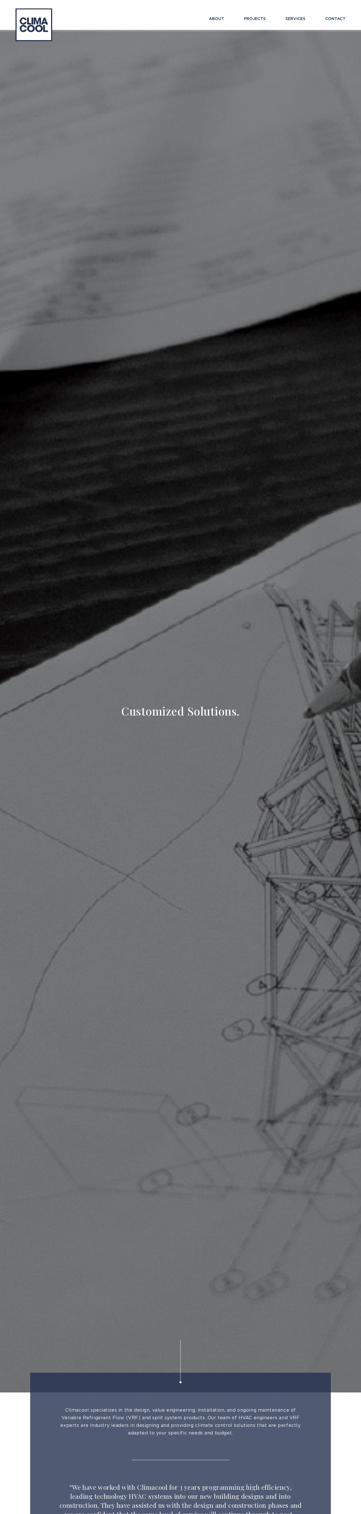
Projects (255, 19)
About (216, 19)
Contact (335, 19)
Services (295, 19)
